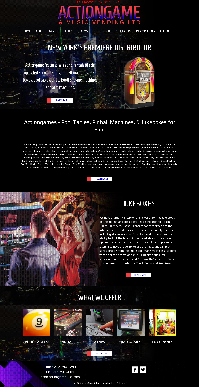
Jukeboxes (69, 31)
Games (53, 31)
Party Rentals (145, 31)
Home (26, 31)
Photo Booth (101, 31)
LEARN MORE (62, 100)
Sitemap (121, 383)
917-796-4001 (63, 372)
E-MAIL (117, 2)
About (40, 31)
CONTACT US (101, 353)
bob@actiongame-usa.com (60, 377)
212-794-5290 (100, 2)
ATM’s (84, 31)
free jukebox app (61, 167)
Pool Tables (123, 31)
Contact (165, 31)
